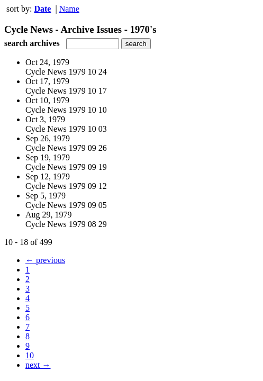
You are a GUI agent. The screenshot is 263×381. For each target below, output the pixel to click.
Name (69, 8)
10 (29, 355)
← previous (45, 260)
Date (42, 8)
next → (38, 364)
